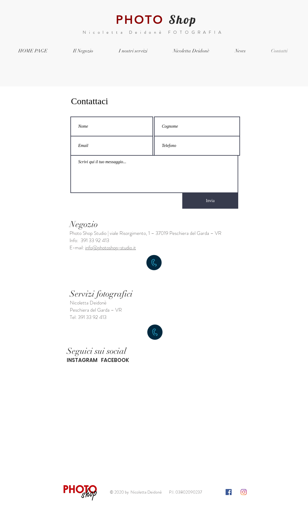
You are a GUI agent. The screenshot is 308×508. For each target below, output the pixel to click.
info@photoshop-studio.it (110, 247)
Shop (183, 19)
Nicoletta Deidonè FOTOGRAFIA (153, 32)
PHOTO (140, 19)
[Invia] (210, 201)
